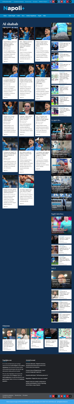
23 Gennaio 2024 (24, 50)
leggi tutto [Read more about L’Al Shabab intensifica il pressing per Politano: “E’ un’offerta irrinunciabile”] (6, 97)
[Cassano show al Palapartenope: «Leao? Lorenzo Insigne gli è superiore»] (54, 294)
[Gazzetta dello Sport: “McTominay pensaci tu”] (37, 333)
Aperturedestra (62, 85)
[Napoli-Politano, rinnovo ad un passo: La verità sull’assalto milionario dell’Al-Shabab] (10, 33)
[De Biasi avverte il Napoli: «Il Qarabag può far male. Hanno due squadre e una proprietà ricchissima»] (54, 306)
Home (5, 15)
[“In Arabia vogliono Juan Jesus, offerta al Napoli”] (26, 181)
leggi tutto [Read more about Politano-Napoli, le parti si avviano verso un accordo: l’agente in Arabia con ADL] (22, 97)
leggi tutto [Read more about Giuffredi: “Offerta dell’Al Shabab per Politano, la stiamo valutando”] (22, 134)
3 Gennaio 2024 (39, 123)
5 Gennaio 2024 (7, 123)
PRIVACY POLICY (43, 1)
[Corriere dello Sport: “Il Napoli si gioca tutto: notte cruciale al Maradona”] (54, 46)
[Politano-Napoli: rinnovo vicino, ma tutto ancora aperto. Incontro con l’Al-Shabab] (42, 33)
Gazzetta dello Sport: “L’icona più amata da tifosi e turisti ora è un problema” (61, 188)
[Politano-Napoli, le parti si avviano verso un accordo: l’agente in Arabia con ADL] (26, 70)
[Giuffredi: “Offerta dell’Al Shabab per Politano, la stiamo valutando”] (26, 108)
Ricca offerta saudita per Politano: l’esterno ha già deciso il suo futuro (25, 154)
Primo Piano (6, 148)
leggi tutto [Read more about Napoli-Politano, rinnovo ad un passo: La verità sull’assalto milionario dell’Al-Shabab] (6, 61)
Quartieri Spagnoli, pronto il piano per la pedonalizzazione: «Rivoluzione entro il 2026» (60, 152)
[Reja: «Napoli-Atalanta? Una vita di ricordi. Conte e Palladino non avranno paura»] (54, 317)
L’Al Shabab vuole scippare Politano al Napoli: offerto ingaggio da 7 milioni (42, 154)
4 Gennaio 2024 (23, 122)
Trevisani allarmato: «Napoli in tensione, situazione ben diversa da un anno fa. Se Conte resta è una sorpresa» (9, 343)
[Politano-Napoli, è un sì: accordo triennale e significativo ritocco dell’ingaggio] (42, 70)
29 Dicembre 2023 (24, 158)
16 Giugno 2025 (61, 209)
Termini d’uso (28, 1)
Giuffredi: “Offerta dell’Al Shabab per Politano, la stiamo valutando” (26, 118)
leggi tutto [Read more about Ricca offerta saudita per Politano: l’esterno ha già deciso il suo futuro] (22, 172)
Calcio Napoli (11, 15)
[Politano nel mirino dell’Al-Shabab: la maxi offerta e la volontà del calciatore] (10, 181)
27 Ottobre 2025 (61, 156)
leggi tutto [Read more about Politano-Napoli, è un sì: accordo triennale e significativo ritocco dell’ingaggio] (38, 98)
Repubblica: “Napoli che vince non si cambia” (37, 378)
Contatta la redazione (19, 1)
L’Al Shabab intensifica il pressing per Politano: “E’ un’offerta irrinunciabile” (10, 80)
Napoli (39, 15)
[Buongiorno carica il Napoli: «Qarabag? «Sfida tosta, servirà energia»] (54, 90)
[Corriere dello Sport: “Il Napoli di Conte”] (54, 66)
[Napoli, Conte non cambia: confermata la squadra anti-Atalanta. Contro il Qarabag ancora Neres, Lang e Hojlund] (54, 77)
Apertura (54, 33)
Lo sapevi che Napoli (56, 131)
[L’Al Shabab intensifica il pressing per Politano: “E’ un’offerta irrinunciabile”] (10, 70)
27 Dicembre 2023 (40, 158)
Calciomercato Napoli (7, 38)
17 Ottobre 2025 (61, 174)
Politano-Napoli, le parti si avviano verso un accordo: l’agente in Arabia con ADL (26, 80)
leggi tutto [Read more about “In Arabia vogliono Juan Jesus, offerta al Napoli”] (22, 203)
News (23, 15)
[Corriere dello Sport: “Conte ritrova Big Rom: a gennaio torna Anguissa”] (54, 111)
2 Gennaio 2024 (7, 159)
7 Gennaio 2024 (39, 86)
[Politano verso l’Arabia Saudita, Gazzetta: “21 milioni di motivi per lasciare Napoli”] (10, 108)
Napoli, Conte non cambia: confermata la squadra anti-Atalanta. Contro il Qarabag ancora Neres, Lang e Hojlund (36, 383)
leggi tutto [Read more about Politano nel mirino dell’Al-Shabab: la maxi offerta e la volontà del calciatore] (6, 206)
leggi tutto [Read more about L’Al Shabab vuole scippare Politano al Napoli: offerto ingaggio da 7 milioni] (38, 168)
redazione (6, 194)
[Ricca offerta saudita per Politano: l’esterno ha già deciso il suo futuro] (26, 144)
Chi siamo (35, 1)
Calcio (18, 15)
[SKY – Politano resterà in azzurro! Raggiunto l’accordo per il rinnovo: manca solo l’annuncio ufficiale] (26, 33)
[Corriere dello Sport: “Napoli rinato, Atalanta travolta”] (54, 56)
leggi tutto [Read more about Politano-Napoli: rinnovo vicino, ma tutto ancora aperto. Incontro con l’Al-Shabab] (38, 59)
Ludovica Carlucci (24, 49)
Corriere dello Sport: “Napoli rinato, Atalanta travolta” (64, 56)
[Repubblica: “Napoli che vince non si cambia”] (54, 239)
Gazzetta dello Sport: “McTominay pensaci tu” (36, 342)
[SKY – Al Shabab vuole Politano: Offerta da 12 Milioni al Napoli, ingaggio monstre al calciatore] (42, 108)
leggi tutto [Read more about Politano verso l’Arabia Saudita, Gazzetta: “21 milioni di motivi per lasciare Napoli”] (6, 134)
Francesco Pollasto (40, 122)
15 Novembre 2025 (61, 138)
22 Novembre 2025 (64, 321)
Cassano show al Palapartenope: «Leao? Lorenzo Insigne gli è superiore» (35, 371)
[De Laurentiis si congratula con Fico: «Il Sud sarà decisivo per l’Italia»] (54, 249)
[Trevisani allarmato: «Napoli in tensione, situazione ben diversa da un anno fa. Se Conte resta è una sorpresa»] (9, 333)
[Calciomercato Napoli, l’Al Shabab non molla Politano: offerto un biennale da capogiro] (10, 144)
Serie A (54, 277)
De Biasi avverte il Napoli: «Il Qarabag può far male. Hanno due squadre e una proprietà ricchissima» (64, 305)
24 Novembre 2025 (64, 50)
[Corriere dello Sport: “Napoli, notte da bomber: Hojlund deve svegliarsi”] (54, 100)
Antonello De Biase (8, 47)
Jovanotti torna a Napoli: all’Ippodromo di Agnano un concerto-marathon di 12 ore (60, 135)
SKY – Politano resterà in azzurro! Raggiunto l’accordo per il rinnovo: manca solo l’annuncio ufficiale (26, 44)
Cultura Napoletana (31, 15)
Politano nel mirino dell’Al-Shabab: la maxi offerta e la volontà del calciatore (10, 191)
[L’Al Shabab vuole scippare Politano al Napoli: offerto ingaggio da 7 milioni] (42, 144)
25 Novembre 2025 (61, 38)
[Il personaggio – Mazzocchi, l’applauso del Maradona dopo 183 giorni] (54, 260)
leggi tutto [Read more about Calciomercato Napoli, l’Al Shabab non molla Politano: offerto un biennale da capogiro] (6, 170)
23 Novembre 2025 (64, 60)
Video (44, 15)
